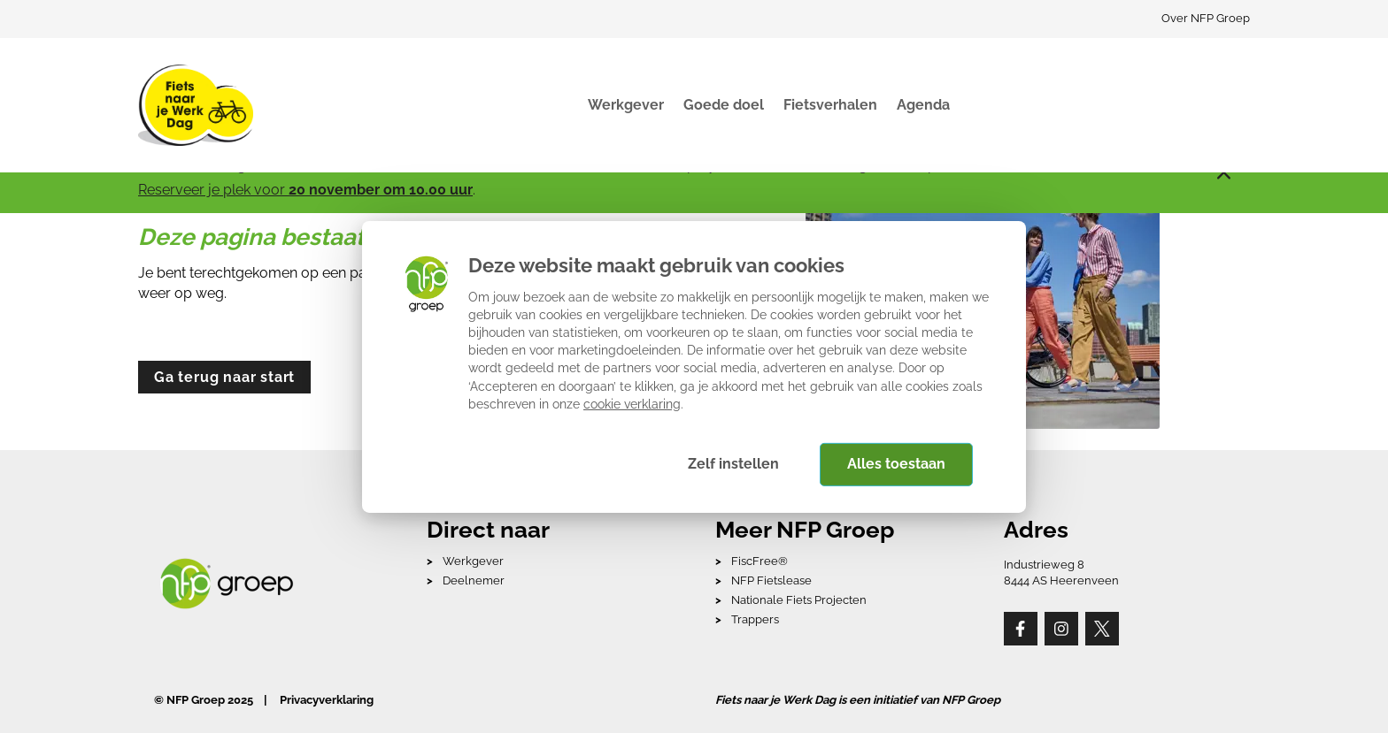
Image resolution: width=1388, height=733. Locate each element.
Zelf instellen (733, 463)
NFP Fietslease (771, 580)
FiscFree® (759, 561)
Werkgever (626, 104)
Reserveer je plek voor (305, 189)
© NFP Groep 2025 (203, 699)
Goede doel (723, 104)
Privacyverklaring (327, 699)
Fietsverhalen (830, 104)
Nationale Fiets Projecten (799, 600)
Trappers (755, 619)
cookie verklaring (632, 403)
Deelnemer (474, 580)
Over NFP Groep (1205, 18)
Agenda (923, 104)
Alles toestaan (896, 463)
